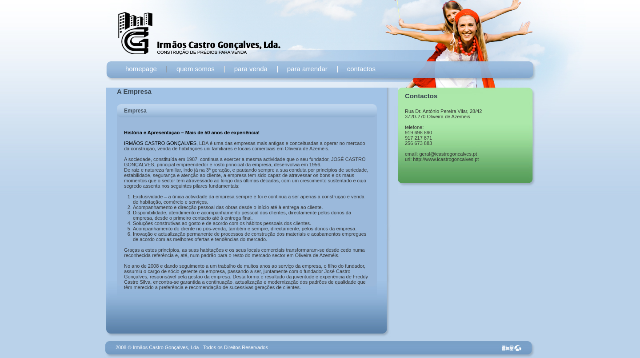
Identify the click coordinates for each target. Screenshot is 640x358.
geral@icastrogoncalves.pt (448, 154)
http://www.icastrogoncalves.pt (446, 159)
